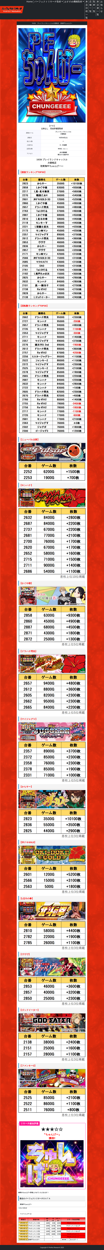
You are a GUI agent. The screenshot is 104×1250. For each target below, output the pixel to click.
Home (30, 1)
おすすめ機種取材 (73, 1)
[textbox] (51, 634)
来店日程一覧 (87, 9)
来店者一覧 (98, 8)
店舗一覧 (90, 6)
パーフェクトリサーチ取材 (47, 1)
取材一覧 (94, 6)
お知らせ (101, 6)
